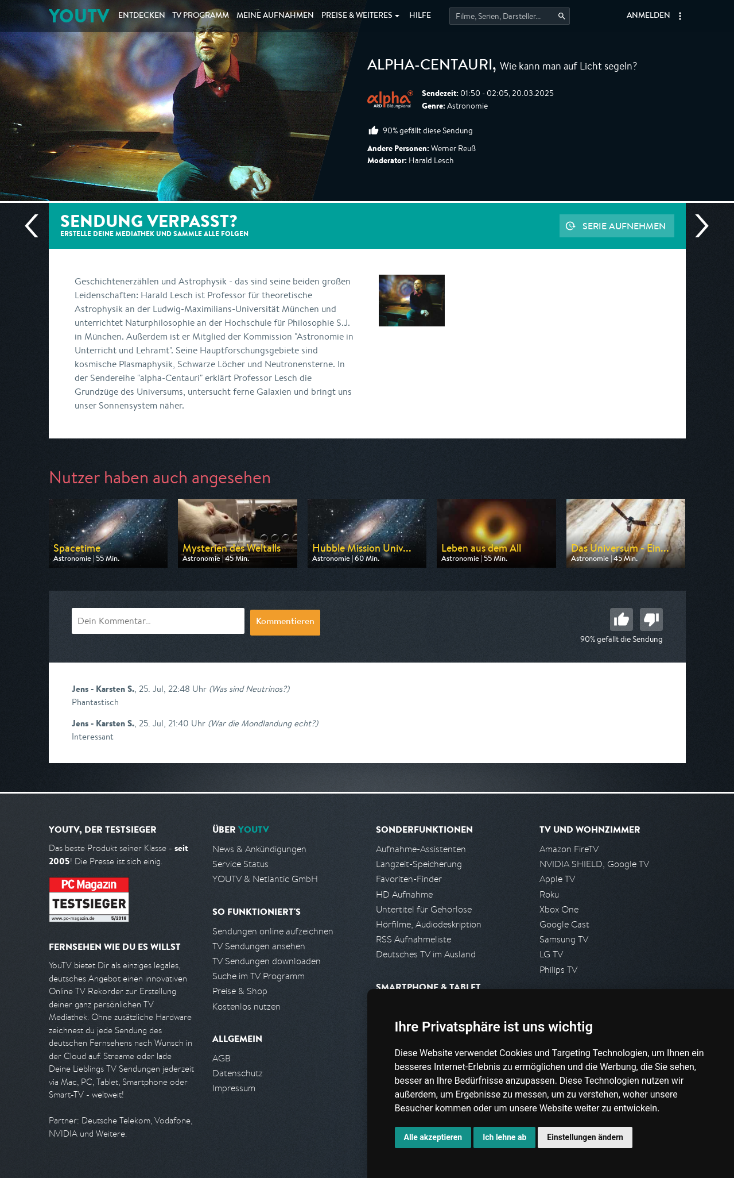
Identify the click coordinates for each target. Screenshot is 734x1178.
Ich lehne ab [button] (504, 1137)
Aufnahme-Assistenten (421, 849)
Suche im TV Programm (258, 976)
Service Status (240, 864)
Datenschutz (237, 1073)
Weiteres (357, 16)
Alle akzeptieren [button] (433, 1137)
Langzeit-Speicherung (419, 864)
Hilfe (420, 16)
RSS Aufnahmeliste (413, 939)
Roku (549, 894)
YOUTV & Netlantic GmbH (265, 879)
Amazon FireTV (569, 849)
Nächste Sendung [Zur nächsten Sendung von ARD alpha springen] (697, 225)
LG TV (551, 954)
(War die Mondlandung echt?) (263, 723)
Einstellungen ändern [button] (585, 1137)
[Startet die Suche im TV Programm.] (509, 16)
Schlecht (651, 619)
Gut (621, 619)
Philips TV (558, 970)
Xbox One (558, 909)
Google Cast (564, 924)
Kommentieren (285, 622)
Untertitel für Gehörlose (424, 909)
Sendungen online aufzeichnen (272, 931)
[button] (680, 16)
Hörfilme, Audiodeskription (428, 924)
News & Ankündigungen (259, 849)
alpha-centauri (429, 66)
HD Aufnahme (404, 894)
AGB (221, 1058)
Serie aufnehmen (624, 226)
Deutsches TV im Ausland (426, 954)
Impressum (233, 1088)
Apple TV (557, 879)
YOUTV (79, 16)
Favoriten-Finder (409, 879)
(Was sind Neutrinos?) (249, 688)
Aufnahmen (275, 16)
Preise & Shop (239, 991)
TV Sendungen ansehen (258, 946)
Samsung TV (563, 939)
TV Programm (200, 16)
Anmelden (648, 16)
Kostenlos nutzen (246, 1006)
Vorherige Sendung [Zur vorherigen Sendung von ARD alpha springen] (36, 225)
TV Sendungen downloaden (266, 961)
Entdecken (141, 16)
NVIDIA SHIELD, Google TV (594, 864)
